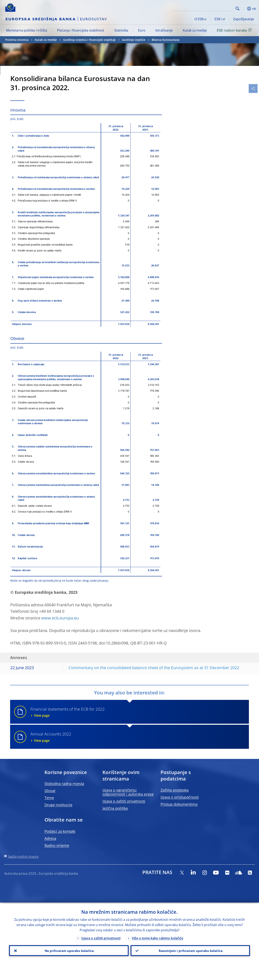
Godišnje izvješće (133, 40)
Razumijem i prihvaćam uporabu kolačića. (190, 950)
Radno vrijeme (56, 845)
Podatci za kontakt (59, 831)
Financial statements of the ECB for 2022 (137, 712)
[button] (244, 8)
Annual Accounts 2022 (137, 737)
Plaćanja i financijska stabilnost (80, 30)
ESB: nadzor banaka (235, 30)
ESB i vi (220, 19)
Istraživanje (164, 30)
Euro (141, 30)
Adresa (50, 838)
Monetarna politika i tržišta (26, 30)
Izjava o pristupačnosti (180, 797)
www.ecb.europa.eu (60, 618)
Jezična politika (115, 808)
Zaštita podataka (175, 790)
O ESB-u (200, 19)
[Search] (214, 8)
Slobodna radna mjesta (64, 783)
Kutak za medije (195, 30)
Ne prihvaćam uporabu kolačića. (68, 950)
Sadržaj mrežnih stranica (23, 856)
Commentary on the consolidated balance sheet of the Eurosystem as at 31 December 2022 (154, 667)
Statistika (121, 30)
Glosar (50, 790)
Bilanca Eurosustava (165, 40)
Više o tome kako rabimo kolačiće (157, 937)
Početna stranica (17, 40)
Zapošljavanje (243, 19)
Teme (49, 797)
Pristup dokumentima (179, 804)
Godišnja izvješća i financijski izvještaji (89, 40)
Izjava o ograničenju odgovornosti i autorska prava (128, 792)
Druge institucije (58, 804)
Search (237, 8)
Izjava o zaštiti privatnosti (124, 801)
